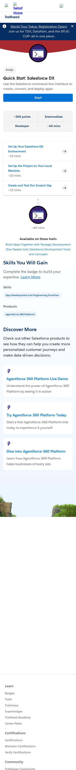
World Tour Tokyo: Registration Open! (39, 26)
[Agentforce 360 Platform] (20, 314)
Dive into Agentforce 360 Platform (35, 451)
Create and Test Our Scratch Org (29, 185)
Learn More (30, 277)
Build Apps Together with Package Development (38, 244)
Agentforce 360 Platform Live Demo (37, 378)
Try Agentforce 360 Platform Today (36, 415)
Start (38, 98)
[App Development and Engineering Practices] (32, 295)
